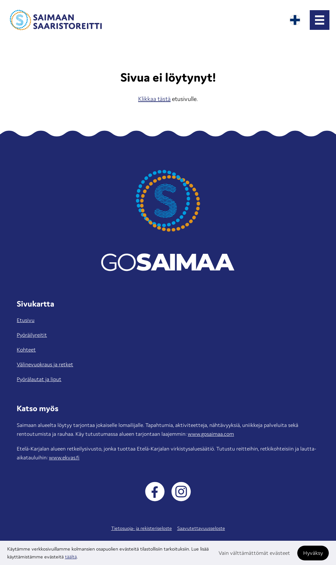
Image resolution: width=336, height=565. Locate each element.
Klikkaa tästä (154, 99)
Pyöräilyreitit (32, 334)
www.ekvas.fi (64, 457)
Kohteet (26, 349)
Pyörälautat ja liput (39, 379)
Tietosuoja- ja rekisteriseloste (141, 528)
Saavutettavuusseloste (201, 528)
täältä (71, 557)
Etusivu (25, 320)
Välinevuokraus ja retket (45, 364)
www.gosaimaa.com (211, 433)
